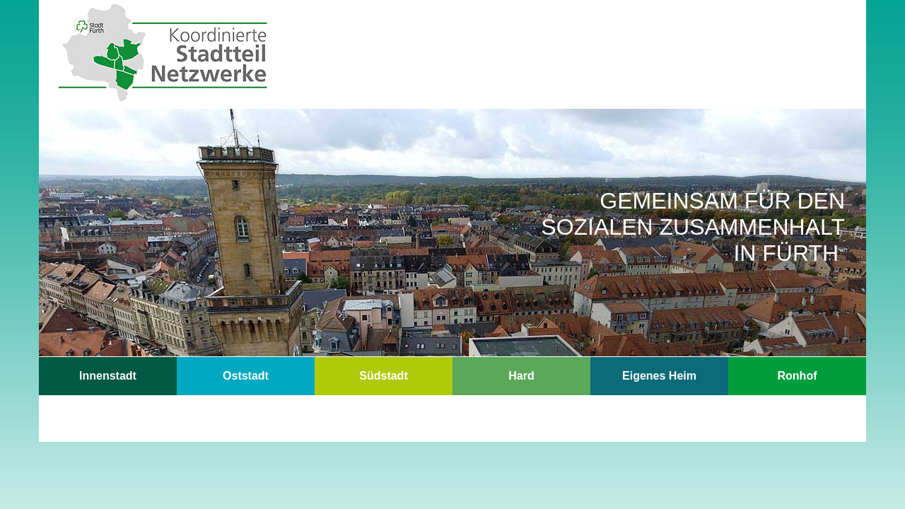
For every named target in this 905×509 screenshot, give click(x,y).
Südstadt (383, 376)
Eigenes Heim (659, 376)
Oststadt (246, 376)
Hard (521, 376)
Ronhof (797, 376)
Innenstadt (107, 376)
